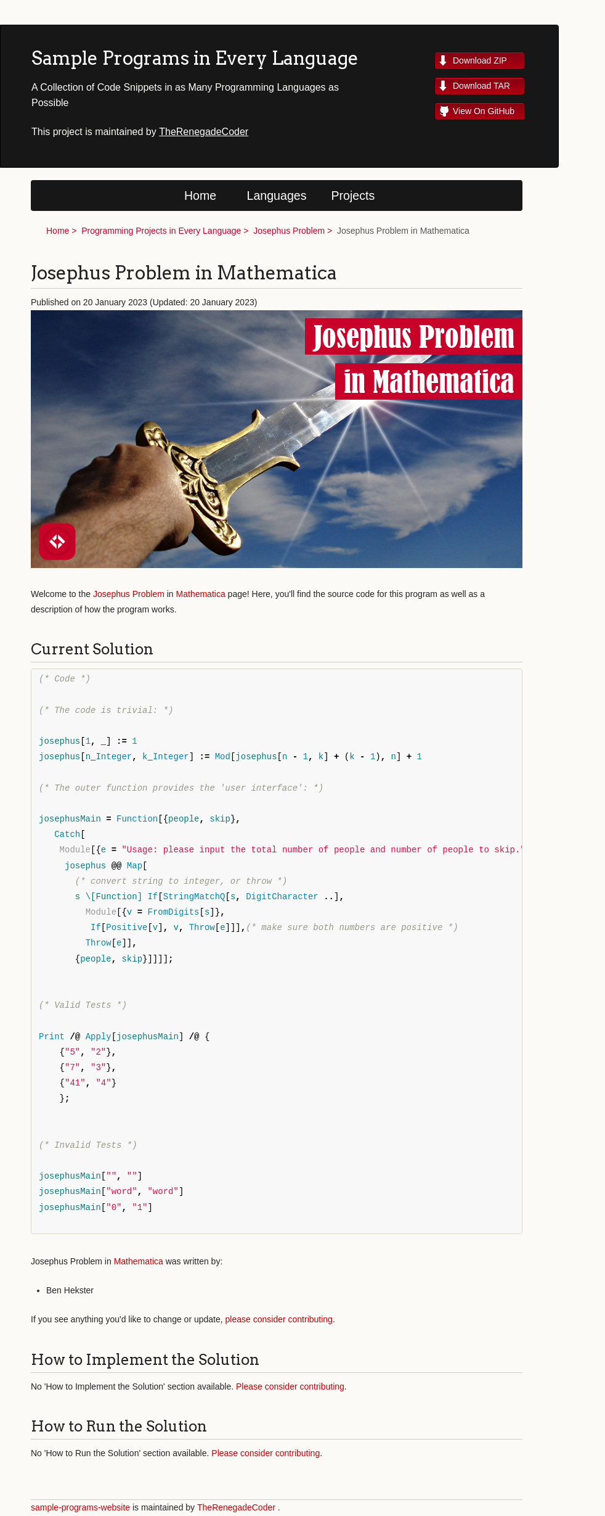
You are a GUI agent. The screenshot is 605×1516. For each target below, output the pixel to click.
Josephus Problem (289, 231)
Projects (353, 195)
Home (200, 195)
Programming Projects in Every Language (161, 231)
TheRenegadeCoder (203, 131)
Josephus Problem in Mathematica (403, 231)
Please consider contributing (290, 1386)
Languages (277, 195)
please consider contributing (279, 1319)
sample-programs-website (80, 1507)
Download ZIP (480, 60)
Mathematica (200, 594)
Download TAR (481, 86)
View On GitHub (483, 111)
